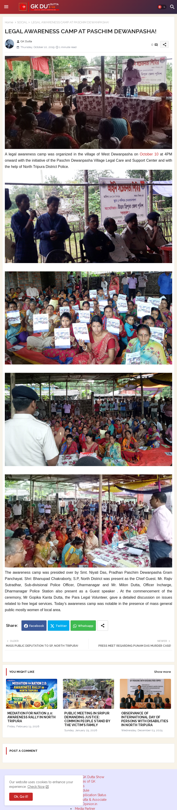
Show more (162, 671)
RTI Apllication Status (90, 795)
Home (9, 22)
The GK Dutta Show (89, 777)
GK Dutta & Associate (90, 799)
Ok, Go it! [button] (21, 796)
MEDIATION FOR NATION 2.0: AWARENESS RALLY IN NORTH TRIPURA (31, 717)
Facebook (36, 626)
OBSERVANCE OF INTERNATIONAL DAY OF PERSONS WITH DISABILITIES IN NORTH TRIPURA (144, 719)
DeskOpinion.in (86, 804)
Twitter (61, 626)
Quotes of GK (85, 781)
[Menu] (6, 7)
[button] (162, 7)
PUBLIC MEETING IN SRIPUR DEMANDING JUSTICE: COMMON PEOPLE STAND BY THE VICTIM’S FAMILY (87, 719)
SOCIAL (22, 22)
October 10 (149, 154)
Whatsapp (85, 626)
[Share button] (102, 625)
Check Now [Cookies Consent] (36, 787)
